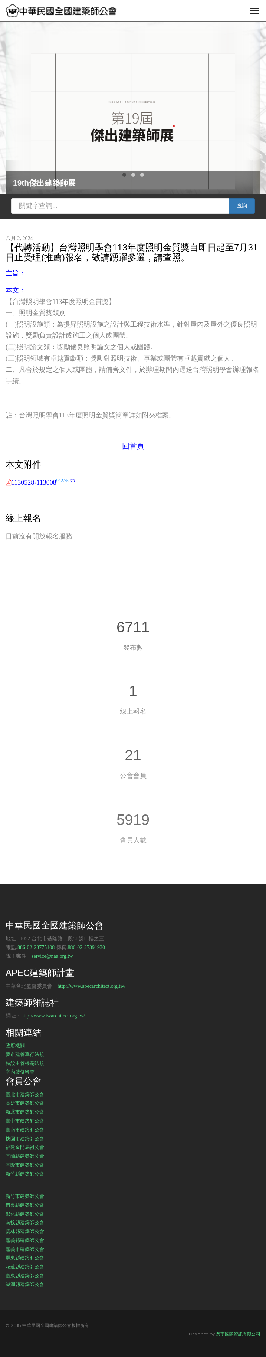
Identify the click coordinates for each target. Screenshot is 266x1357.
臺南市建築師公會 (25, 1130)
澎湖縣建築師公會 (25, 1284)
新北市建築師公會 (25, 1112)
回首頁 (133, 446)
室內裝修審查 (20, 1072)
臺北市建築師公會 (25, 1094)
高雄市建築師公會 (25, 1103)
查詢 (242, 206)
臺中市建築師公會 (25, 1121)
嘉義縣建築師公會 (25, 1240)
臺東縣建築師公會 (25, 1275)
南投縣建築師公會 (25, 1222)
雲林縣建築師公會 (25, 1231)
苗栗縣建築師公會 (25, 1205)
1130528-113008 (43, 482)
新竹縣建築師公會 (25, 1174)
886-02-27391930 (86, 947)
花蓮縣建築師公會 (25, 1266)
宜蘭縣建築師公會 (25, 1156)
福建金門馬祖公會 (25, 1147)
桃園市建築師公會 (25, 1138)
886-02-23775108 (36, 947)
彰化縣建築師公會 (25, 1214)
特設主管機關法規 (25, 1063)
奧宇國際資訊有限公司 (238, 1334)
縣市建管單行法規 (25, 1054)
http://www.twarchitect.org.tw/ (53, 1016)
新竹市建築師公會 (25, 1196)
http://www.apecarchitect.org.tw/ (92, 986)
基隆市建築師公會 (25, 1165)
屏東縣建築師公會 (25, 1258)
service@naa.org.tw (52, 956)
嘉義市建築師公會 (25, 1249)
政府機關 (15, 1045)
